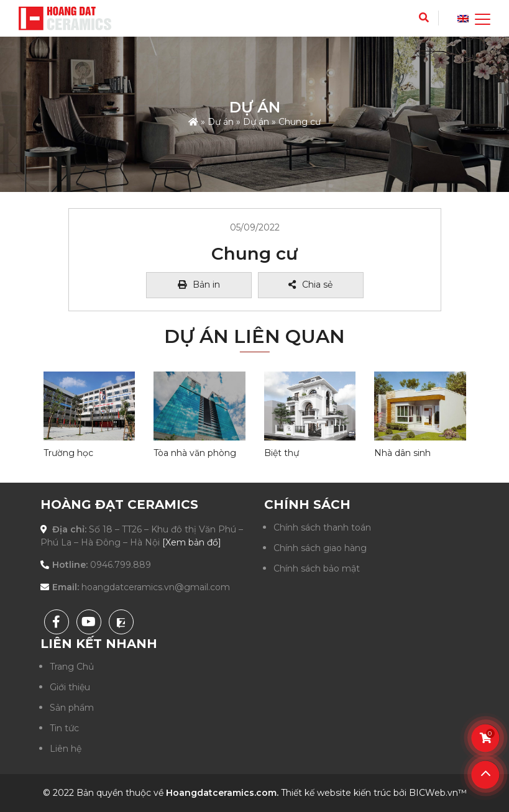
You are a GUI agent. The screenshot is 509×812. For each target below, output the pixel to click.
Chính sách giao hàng (320, 548)
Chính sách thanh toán (322, 527)
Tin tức (64, 728)
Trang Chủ (72, 666)
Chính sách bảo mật (316, 568)
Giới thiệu (70, 687)
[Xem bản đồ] (191, 542)
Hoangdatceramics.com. (222, 792)
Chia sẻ (310, 284)
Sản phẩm (72, 707)
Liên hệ (65, 748)
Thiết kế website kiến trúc (336, 792)
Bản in (199, 284)
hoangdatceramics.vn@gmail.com (155, 587)
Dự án (221, 121)
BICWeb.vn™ (438, 792)
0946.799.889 (120, 564)
